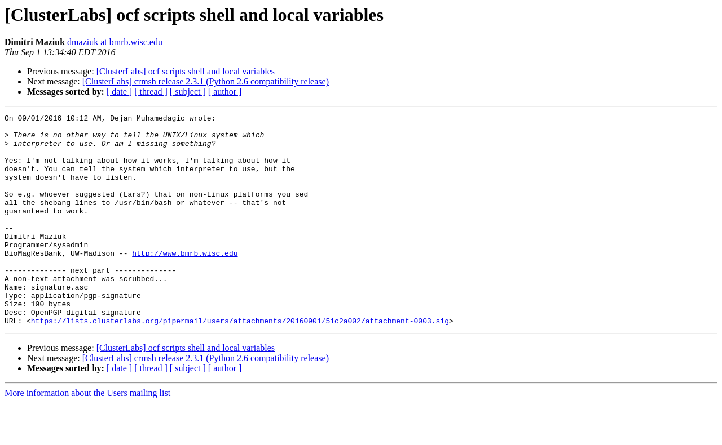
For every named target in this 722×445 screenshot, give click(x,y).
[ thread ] (151, 91)
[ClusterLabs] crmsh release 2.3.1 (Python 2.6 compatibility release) (205, 81)
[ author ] (225, 91)
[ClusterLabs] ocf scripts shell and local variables (185, 71)
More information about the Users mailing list (87, 435)
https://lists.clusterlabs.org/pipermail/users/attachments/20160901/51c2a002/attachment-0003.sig (240, 363)
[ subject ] (188, 91)
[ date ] (119, 91)
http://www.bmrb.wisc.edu (184, 282)
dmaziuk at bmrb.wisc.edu (114, 42)
